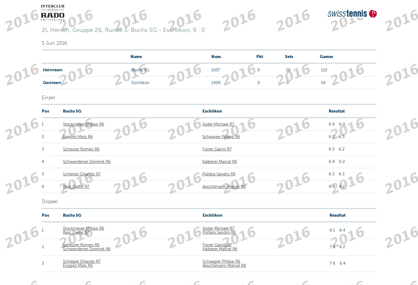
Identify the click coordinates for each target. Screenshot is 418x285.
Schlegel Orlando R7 (82, 174)
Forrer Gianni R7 (217, 149)
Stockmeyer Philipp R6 (83, 124)
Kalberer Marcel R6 (219, 161)
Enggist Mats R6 (78, 137)
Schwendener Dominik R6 (87, 161)
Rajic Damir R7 (76, 186)
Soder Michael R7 (218, 124)
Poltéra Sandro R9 (218, 174)
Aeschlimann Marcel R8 (224, 186)
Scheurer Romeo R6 (81, 149)
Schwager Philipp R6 (221, 137)
